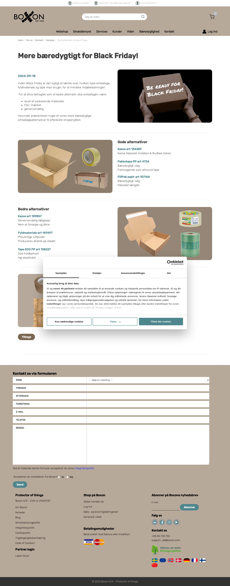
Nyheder (20, 512)
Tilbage (26, 337)
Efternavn (22, 396)
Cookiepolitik (22, 532)
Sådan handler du (94, 501)
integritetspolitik (84, 468)
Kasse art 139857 (30, 216)
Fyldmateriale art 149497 (35, 233)
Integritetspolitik (24, 527)
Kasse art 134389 (130, 149)
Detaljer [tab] (97, 273)
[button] (212, 17)
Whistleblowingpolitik (27, 522)
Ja (61, 477)
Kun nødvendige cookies (69, 321)
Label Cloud (22, 555)
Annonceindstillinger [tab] (133, 273)
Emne (19, 380)
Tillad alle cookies (161, 321)
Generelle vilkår (93, 516)
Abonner (189, 507)
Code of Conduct (25, 543)
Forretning (22, 404)
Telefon (20, 420)
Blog (17, 517)
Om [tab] (169, 273)
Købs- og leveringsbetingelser (101, 511)
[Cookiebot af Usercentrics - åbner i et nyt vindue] (169, 262)
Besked (20, 428)
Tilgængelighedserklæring (30, 537)
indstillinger (54, 303)
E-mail (19, 412)
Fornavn (21, 388)
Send (20, 484)
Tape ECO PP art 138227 (34, 249)
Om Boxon (21, 507)
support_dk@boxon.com (166, 540)
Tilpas (115, 321)
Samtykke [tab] (61, 273)
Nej (69, 477)
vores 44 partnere (64, 288)
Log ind (88, 506)
